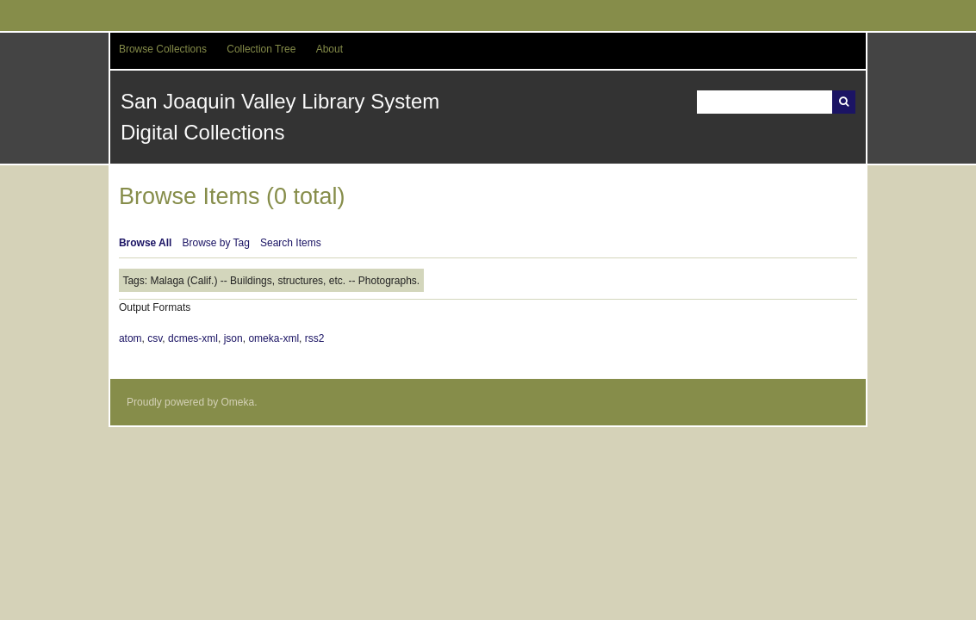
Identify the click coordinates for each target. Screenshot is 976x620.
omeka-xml (273, 338)
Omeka (237, 402)
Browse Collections (163, 49)
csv (154, 338)
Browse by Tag (216, 243)
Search (843, 102)
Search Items (290, 243)
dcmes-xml (193, 338)
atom (130, 338)
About (329, 49)
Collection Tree (261, 49)
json (233, 338)
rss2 (315, 338)
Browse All (145, 243)
